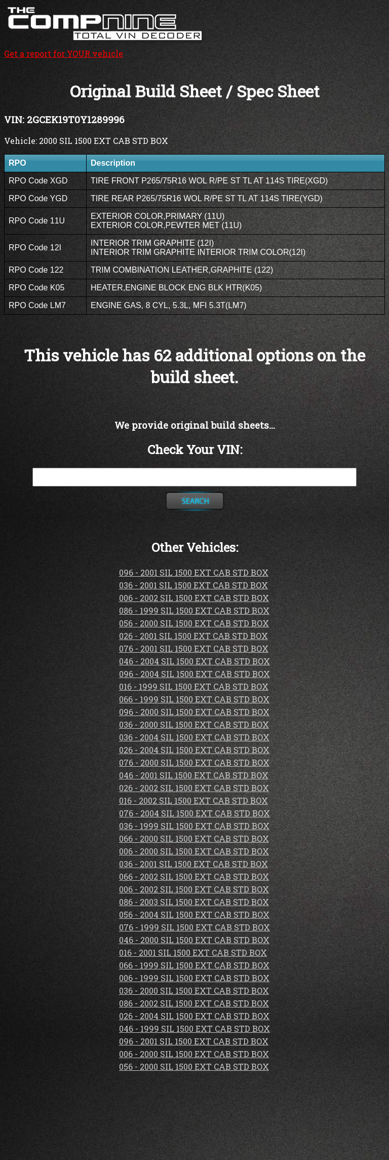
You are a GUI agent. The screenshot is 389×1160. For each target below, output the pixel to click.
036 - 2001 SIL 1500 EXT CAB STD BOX (193, 585)
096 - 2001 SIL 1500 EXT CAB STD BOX (193, 572)
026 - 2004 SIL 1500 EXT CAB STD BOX (194, 749)
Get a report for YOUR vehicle (105, 48)
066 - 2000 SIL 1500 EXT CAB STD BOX (194, 838)
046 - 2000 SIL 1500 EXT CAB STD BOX (194, 939)
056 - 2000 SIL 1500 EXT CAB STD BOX (194, 623)
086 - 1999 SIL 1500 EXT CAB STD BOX (194, 610)
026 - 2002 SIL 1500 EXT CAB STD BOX (194, 787)
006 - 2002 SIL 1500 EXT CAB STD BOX (194, 597)
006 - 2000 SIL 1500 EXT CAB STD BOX (194, 851)
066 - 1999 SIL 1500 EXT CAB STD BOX (194, 699)
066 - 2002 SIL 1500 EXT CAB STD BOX (194, 876)
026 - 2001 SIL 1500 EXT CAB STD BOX (193, 635)
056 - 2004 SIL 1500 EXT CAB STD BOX (194, 914)
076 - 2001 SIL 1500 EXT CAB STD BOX (193, 648)
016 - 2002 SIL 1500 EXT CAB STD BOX (193, 800)
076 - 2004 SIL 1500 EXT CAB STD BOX (194, 813)
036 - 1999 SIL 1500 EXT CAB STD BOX (194, 825)
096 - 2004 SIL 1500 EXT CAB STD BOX (194, 673)
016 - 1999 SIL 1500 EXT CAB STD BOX (193, 686)
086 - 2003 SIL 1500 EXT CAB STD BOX (194, 901)
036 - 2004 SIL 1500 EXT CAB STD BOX (194, 737)
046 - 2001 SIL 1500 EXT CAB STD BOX (193, 775)
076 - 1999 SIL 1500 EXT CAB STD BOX (194, 927)
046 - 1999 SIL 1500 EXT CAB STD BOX (194, 1028)
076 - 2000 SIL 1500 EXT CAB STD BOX (194, 762)
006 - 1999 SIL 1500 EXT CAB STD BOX (194, 977)
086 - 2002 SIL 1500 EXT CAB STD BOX (194, 1003)
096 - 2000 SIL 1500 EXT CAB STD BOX (194, 711)
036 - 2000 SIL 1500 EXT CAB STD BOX (194, 724)
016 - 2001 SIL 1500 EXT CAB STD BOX (193, 952)
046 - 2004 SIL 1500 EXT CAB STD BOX (194, 661)
